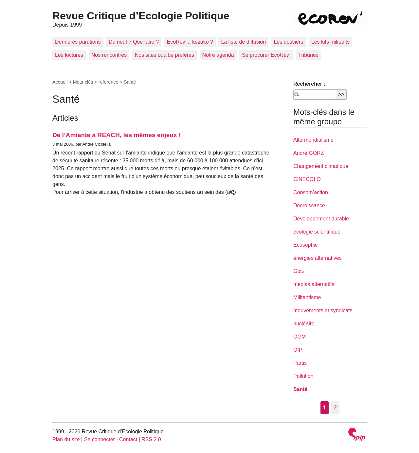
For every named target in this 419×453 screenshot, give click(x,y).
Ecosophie (305, 245)
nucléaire (304, 323)
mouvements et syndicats (323, 310)
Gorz (299, 271)
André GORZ (308, 153)
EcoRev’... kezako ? (190, 42)
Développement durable (321, 218)
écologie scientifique (316, 232)
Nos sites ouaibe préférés (164, 55)
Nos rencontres (109, 55)
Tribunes (308, 55)
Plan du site (66, 439)
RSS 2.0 (151, 439)
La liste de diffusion (243, 42)
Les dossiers (288, 42)
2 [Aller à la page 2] (335, 407)
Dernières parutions (78, 42)
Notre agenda (218, 55)
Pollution (303, 376)
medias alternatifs (313, 284)
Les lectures (69, 55)
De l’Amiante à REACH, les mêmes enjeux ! (116, 135)
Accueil (59, 82)
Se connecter (99, 439)
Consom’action (310, 192)
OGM (299, 337)
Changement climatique (320, 166)
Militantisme (307, 297)
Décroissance (309, 205)
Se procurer (266, 55)
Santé (300, 389)
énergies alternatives (317, 258)
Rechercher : (309, 84)
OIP (297, 350)
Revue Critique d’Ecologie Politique (140, 16)
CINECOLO (307, 179)
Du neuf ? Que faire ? (134, 42)
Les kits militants (330, 42)
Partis (300, 363)
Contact (128, 439)
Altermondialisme (313, 140)
